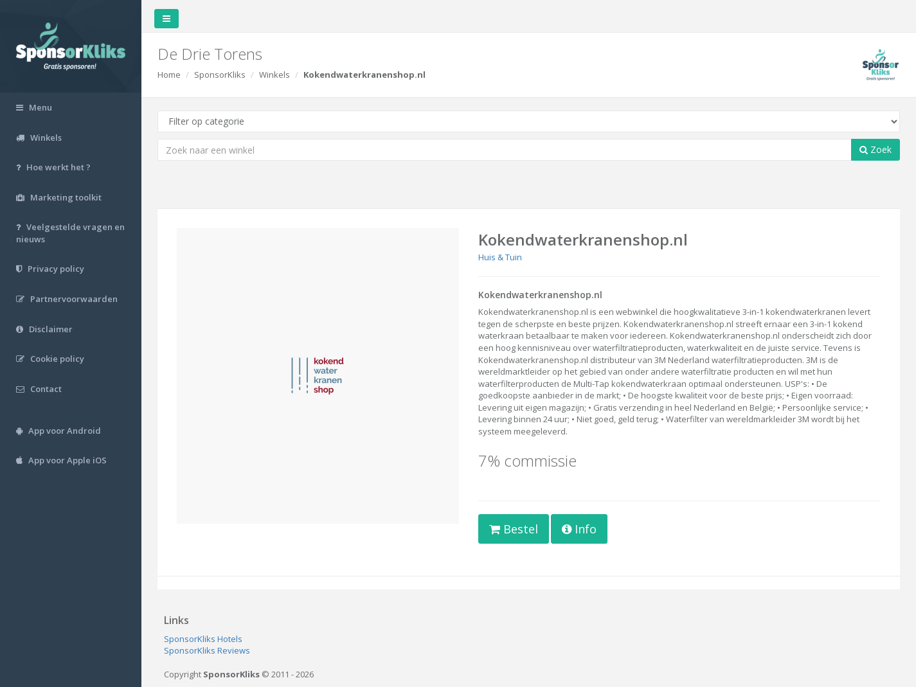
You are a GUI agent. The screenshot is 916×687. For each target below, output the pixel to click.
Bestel (513, 529)
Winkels (274, 74)
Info (579, 529)
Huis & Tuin (500, 257)
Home (169, 74)
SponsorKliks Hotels (203, 639)
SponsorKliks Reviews (207, 650)
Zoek (875, 149)
